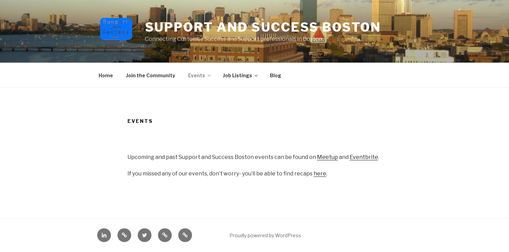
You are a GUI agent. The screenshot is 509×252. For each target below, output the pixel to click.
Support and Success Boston (263, 27)
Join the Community (150, 75)
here (320, 173)
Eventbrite (364, 157)
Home (106, 75)
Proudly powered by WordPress (265, 235)
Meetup (327, 157)
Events (200, 75)
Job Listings (241, 75)
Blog (275, 75)
